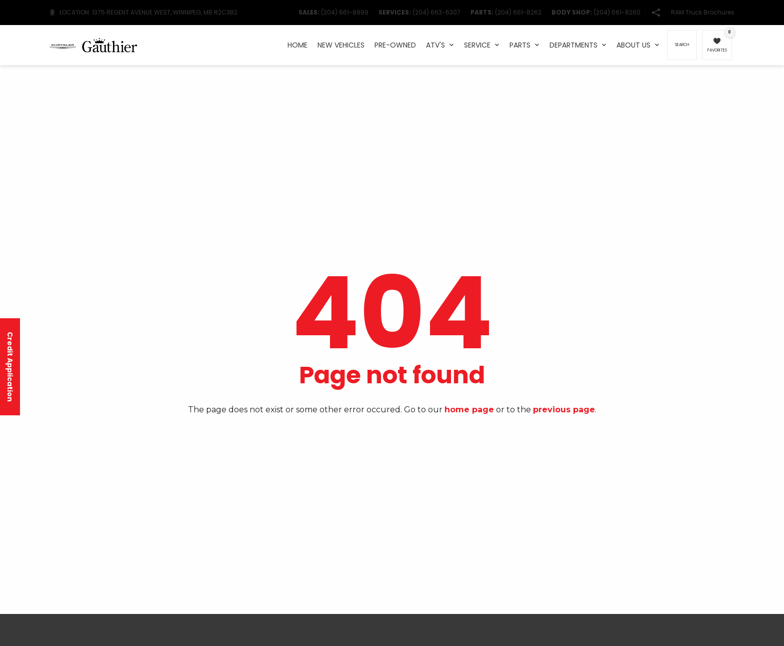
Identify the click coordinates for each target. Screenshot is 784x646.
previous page (564, 409)
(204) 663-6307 (436, 12)
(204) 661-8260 (617, 12)
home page (469, 409)
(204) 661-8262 (518, 12)
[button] (656, 12)
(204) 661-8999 (344, 12)
